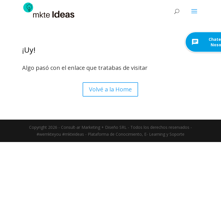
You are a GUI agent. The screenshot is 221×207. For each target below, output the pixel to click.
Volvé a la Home (110, 89)
